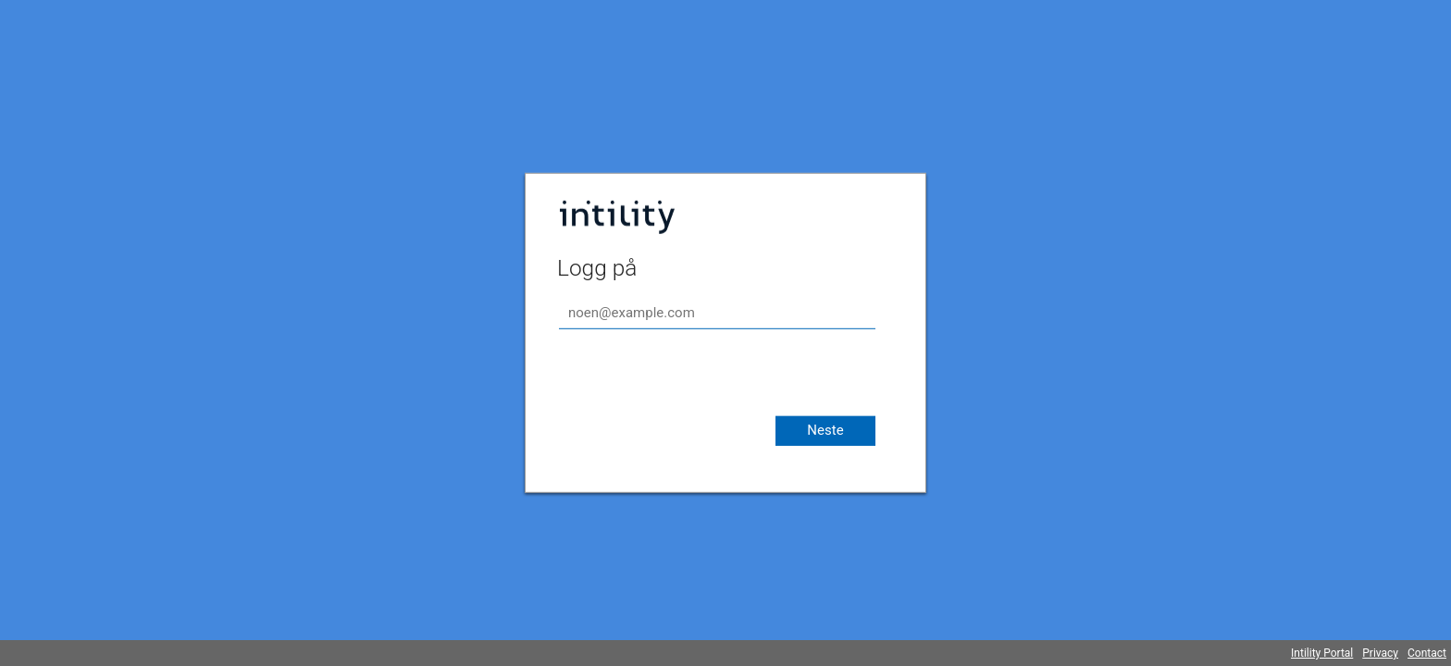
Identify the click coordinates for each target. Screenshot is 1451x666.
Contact (1427, 653)
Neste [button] (825, 430)
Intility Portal (1322, 653)
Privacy (1380, 653)
